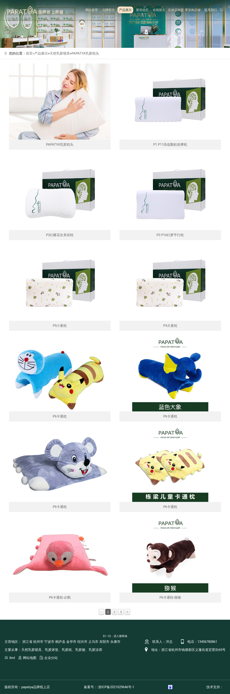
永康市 (115, 642)
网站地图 (29, 658)
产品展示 (125, 10)
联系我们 (210, 10)
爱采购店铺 (193, 10)
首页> (30, 53)
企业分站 (51, 658)
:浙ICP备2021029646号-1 (115, 687)
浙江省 (27, 642)
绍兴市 (82, 642)
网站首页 (91, 10)
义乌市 (93, 642)
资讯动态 (142, 10)
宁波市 (49, 642)
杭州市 (38, 642)
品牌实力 (108, 10)
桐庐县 (60, 642)
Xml (12, 658)
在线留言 (159, 10)
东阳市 (104, 642)
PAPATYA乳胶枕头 (85, 53)
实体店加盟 (176, 10)
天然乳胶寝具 (60, 53)
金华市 (71, 642)
